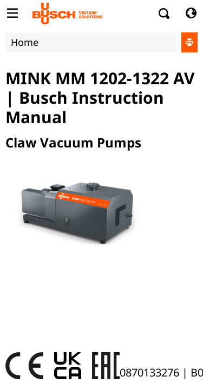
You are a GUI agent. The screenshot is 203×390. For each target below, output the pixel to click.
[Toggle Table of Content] (12, 13)
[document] (101, 207)
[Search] (164, 13)
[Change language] (191, 13)
